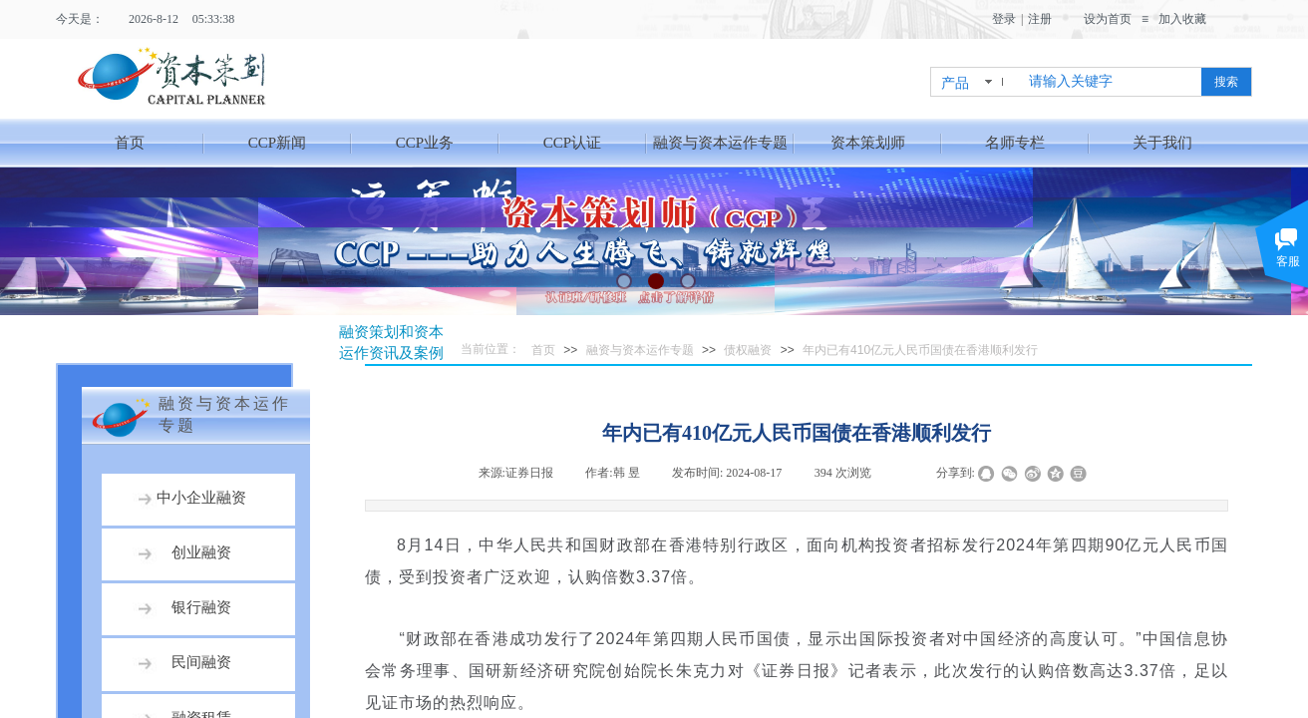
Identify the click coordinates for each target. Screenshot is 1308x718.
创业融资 (201, 552)
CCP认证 (572, 143)
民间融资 (201, 662)
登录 (1004, 19)
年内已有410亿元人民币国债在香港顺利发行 (920, 350)
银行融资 (201, 607)
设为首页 (1108, 19)
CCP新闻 (277, 143)
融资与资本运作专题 (720, 143)
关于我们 (1162, 143)
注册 (1040, 19)
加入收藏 (1182, 19)
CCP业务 (425, 143)
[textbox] (1111, 82)
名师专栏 (1015, 143)
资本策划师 (867, 143)
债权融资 (748, 350)
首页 (130, 143)
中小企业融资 (201, 498)
